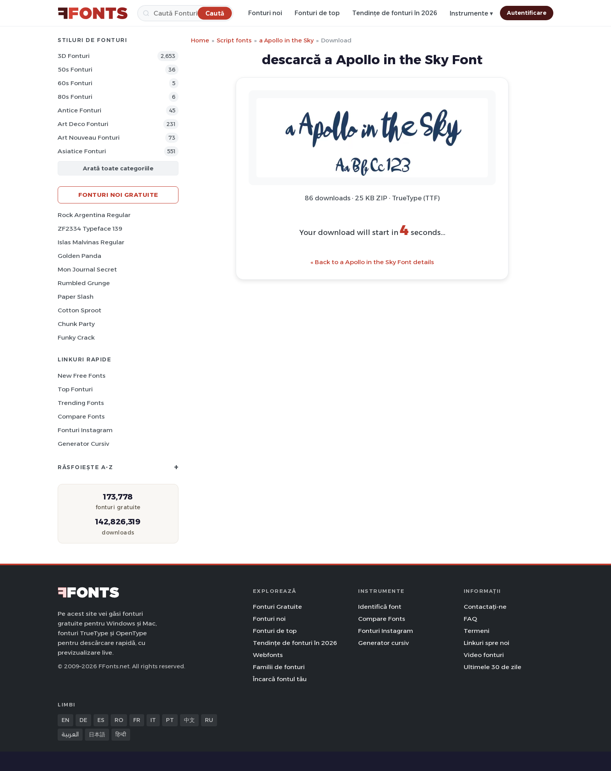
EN (65, 720)
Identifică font (379, 606)
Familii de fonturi (279, 667)
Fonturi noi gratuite (118, 194)
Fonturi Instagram (85, 430)
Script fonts (234, 40)
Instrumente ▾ (471, 13)
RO (119, 720)
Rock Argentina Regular (94, 215)
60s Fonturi (75, 83)
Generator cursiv (83, 443)
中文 (189, 720)
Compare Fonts (81, 416)
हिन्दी (120, 734)
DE (83, 720)
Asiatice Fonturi (82, 151)
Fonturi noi (265, 13)
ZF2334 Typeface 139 (90, 228)
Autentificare (526, 12)
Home (200, 40)
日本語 (97, 734)
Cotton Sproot (79, 310)
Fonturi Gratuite (277, 606)
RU (209, 720)
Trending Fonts (81, 403)
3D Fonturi (74, 56)
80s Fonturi (75, 96)
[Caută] (185, 13)
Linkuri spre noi (486, 643)
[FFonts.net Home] (93, 13)
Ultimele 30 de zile (492, 667)
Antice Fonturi (79, 110)
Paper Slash (76, 296)
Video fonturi (484, 655)
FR (136, 720)
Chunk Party (76, 324)
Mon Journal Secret (87, 269)
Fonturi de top (317, 13)
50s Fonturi (75, 69)
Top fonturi (75, 389)
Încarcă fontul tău (280, 679)
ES (100, 720)
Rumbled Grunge (84, 283)
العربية (70, 734)
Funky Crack (76, 337)
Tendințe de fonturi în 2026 (394, 13)
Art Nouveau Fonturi (89, 137)
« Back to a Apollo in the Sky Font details (372, 262)
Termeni (476, 630)
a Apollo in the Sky (286, 40)
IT (153, 720)
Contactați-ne (485, 606)
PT (170, 720)
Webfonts (268, 655)
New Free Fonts (82, 375)
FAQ (470, 618)
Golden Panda (79, 255)
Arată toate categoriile (118, 168)
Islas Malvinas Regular (91, 242)
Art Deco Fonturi (83, 124)
